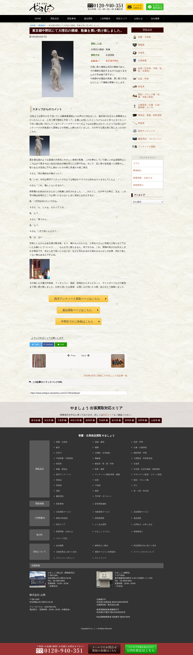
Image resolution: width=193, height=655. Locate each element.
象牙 (58, 447)
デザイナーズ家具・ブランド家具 (148, 474)
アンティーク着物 (146, 146)
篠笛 (97, 491)
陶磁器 (141, 45)
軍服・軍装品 (61, 469)
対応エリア (121, 18)
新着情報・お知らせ (142, 178)
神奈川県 (74, 420)
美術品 (59, 480)
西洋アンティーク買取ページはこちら (77, 298)
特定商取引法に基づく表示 (145, 545)
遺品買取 (88, 18)
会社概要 (60, 545)
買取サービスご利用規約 (105, 552)
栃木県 (115, 420)
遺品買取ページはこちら (77, 310)
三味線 (98, 485)
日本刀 (59, 453)
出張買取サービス (63, 512)
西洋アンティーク (146, 131)
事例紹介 (42, 25)
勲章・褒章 (99, 469)
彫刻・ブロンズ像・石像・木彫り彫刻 (148, 95)
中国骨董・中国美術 (64, 458)
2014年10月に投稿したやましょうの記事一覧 (105, 375)
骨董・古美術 (144, 37)
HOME (38, 18)
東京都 (34, 420)
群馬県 (128, 420)
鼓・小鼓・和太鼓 (141, 491)
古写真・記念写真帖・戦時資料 (147, 469)
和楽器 (141, 123)
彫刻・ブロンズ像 (141, 480)
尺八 (135, 485)
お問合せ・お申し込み (143, 524)
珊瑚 (97, 447)
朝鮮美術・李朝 (140, 453)
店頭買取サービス (141, 512)
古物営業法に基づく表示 (66, 552)
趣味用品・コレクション (150, 139)
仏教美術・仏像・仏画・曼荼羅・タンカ (150, 106)
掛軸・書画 (99, 442)
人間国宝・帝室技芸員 (143, 458)
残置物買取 (99, 518)
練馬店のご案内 (101, 545)
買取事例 (71, 18)
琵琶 (58, 491)
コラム (136, 163)
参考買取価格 (100, 504)
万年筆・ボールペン (103, 496)
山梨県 (154, 420)
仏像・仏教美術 (140, 447)
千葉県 (60, 420)
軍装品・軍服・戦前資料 (150, 115)
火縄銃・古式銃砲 (102, 453)
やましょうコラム (102, 531)
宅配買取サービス (102, 512)
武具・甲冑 (143, 79)
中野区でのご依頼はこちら (77, 321)
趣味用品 (60, 496)
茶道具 (141, 86)
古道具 (141, 53)
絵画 (97, 480)
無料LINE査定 (62, 518)
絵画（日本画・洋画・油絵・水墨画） (150, 69)
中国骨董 (142, 60)
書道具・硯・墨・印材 (104, 464)
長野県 (141, 420)
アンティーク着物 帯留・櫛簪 (107, 474)
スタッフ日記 (61, 538)
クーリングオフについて (144, 552)
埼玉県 (47, 420)
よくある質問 (100, 524)
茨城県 (102, 420)
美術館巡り (138, 185)
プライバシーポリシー (65, 558)
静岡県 (89, 420)
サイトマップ (100, 558)
